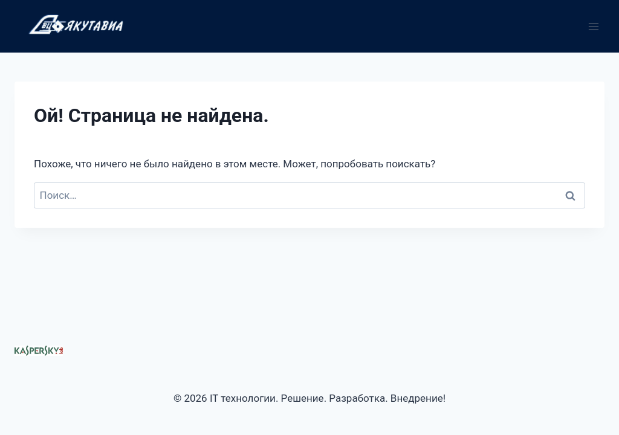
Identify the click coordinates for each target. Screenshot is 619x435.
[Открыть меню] (593, 26)
